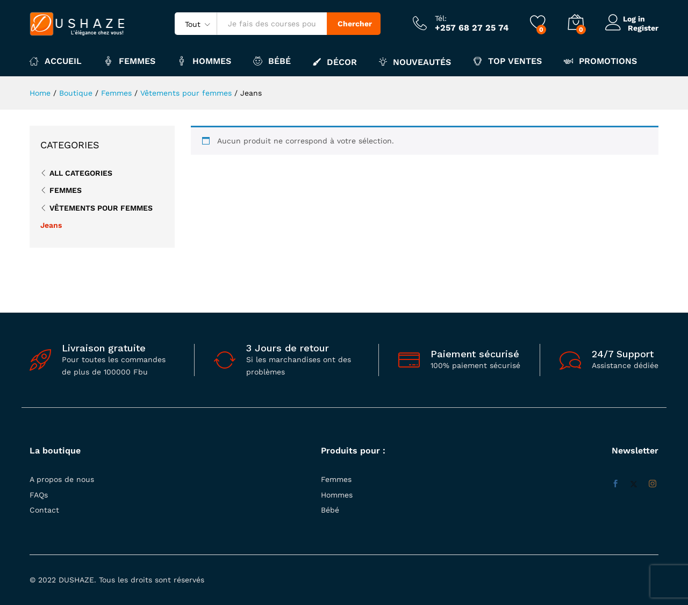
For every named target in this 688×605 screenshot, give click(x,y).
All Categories (80, 173)
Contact (44, 510)
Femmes (65, 190)
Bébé (330, 510)
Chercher (355, 23)
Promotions (600, 61)
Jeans (51, 225)
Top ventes (507, 61)
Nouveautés (415, 62)
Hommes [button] (204, 61)
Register (643, 27)
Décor (335, 62)
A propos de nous (62, 479)
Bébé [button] (272, 61)
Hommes (337, 495)
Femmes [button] (129, 61)
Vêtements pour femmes (101, 208)
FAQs (39, 495)
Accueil (56, 61)
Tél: (441, 18)
